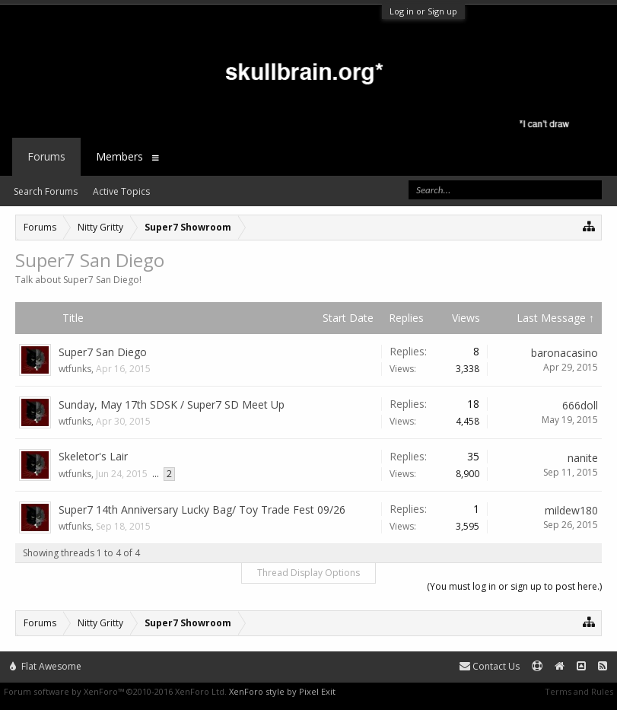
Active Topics (121, 191)
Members (119, 156)
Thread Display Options (308, 572)
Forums (46, 156)
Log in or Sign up (423, 11)
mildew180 (571, 510)
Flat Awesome (45, 666)
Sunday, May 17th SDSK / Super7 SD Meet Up (172, 404)
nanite (583, 458)
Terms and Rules (579, 691)
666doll (580, 405)
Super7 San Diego (103, 352)
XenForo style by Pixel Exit (282, 691)
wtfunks (75, 368)
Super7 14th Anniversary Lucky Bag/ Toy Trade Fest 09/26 (202, 509)
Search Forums (46, 191)
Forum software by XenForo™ (115, 691)
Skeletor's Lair (93, 456)
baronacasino (564, 352)
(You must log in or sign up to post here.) (514, 586)
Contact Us (490, 666)
